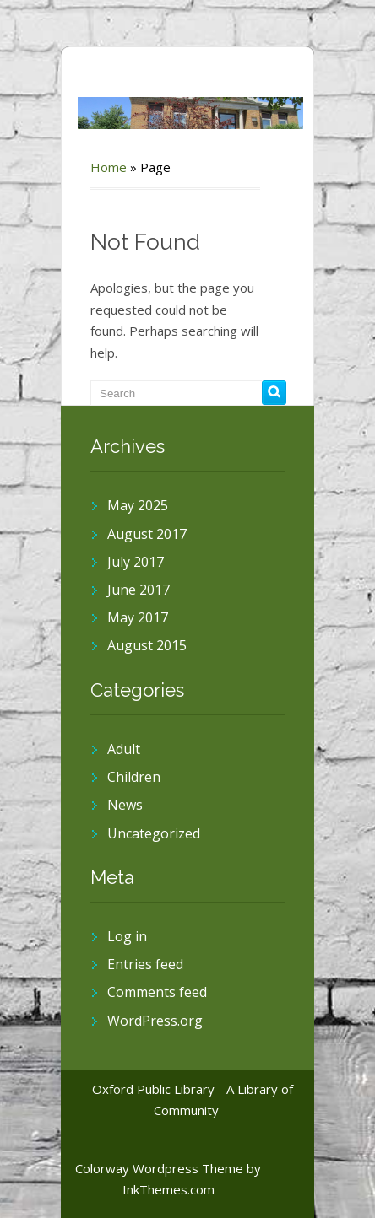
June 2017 (138, 589)
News (125, 804)
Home (108, 167)
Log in (127, 936)
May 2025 (137, 505)
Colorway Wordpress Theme (159, 1168)
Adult (123, 749)
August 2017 (147, 534)
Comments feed (157, 992)
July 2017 (135, 561)
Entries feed (145, 964)
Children (133, 777)
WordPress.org (155, 1020)
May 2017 (137, 617)
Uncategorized (153, 833)
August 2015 (147, 645)
